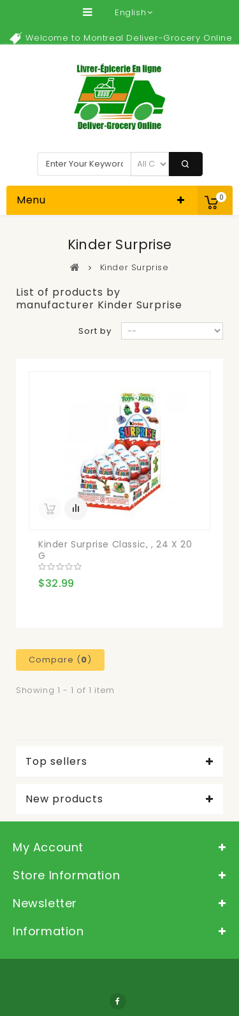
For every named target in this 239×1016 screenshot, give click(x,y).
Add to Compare (75, 508)
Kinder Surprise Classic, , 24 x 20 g (115, 550)
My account (48, 847)
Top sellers (56, 761)
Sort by (95, 331)
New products (64, 799)
